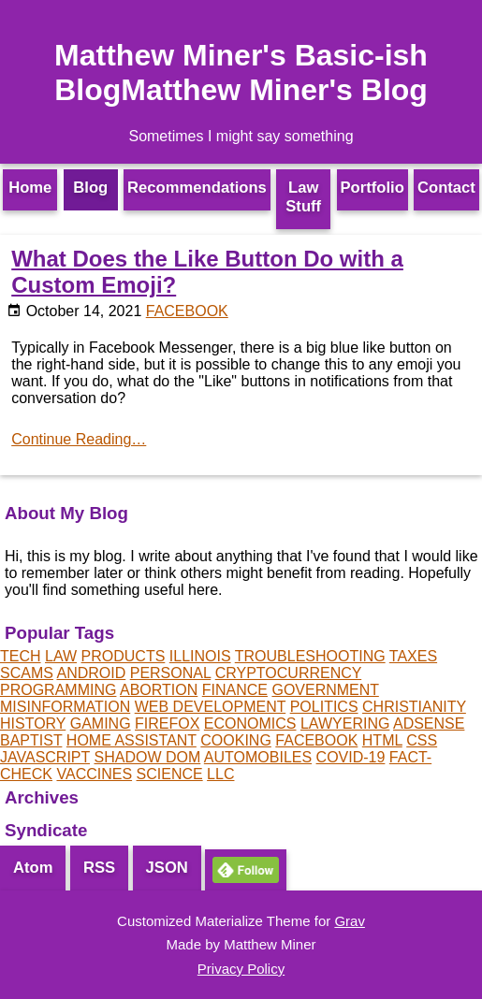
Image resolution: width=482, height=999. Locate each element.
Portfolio (372, 187)
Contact (446, 187)
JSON (167, 867)
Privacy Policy (241, 969)
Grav (349, 921)
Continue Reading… (78, 439)
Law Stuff (303, 197)
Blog (90, 187)
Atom (32, 867)
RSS (99, 867)
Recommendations (197, 187)
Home (29, 187)
